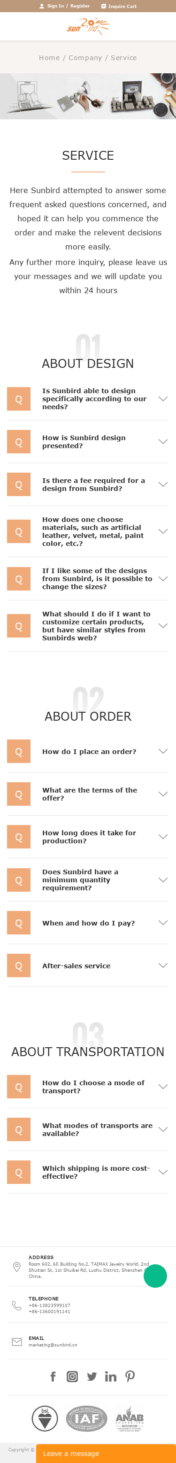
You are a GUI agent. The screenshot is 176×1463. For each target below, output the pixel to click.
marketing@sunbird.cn (53, 1344)
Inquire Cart (122, 6)
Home (49, 58)
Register (80, 5)
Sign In (55, 5)
